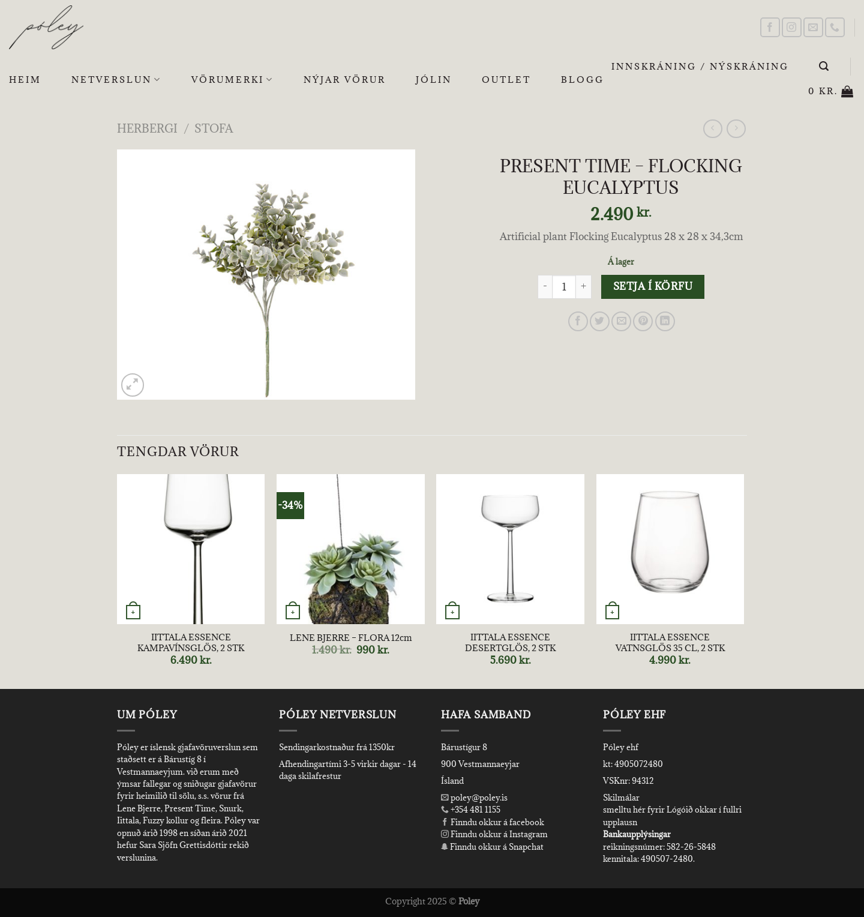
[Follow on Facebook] (770, 27)
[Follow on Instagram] (792, 27)
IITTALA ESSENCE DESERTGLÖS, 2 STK (510, 643)
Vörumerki (232, 80)
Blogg (582, 79)
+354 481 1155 (474, 809)
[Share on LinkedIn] (665, 321)
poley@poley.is (474, 797)
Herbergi (147, 128)
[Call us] (835, 27)
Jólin (434, 79)
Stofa (213, 128)
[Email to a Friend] (621, 321)
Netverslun (116, 80)
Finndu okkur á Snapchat (492, 846)
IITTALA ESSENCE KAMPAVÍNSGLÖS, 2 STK (190, 643)
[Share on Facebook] (578, 321)
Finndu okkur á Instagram (494, 834)
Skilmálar (621, 797)
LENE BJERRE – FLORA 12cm (351, 638)
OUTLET (506, 79)
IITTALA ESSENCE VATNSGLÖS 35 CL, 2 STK (670, 643)
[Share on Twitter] (600, 321)
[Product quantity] (564, 287)
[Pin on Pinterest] (643, 321)
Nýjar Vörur (345, 79)
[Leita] (824, 66)
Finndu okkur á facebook (492, 822)
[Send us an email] (813, 27)
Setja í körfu (652, 286)
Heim (25, 79)
